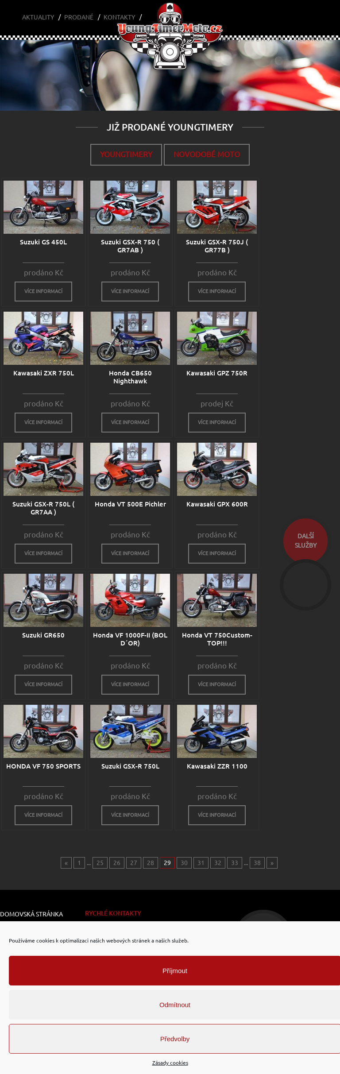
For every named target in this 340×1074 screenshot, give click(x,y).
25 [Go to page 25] (100, 862)
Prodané (78, 17)
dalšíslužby (306, 541)
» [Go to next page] (272, 862)
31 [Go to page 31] (201, 862)
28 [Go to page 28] (150, 862)
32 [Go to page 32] (217, 862)
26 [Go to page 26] (116, 862)
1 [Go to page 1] (79, 862)
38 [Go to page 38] (257, 862)
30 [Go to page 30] (184, 862)
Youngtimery (126, 154)
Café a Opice (264, 38)
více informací (43, 291)
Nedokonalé (315, 38)
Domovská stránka (31, 914)
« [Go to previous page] (66, 862)
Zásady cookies (170, 1063)
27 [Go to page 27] (133, 862)
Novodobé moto (207, 154)
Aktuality (38, 17)
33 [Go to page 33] (234, 862)
